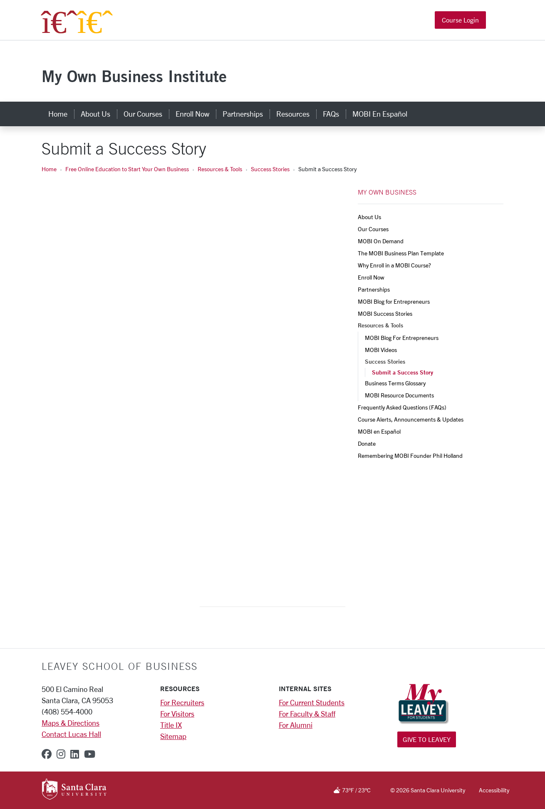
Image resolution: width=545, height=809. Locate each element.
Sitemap (173, 736)
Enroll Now (371, 277)
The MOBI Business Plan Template (401, 253)
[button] (496, 20)
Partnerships (374, 289)
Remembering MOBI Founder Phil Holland (410, 455)
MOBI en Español (379, 431)
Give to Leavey (427, 739)
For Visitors (177, 713)
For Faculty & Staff (307, 713)
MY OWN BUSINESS (387, 192)
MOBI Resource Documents (399, 395)
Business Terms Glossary (395, 383)
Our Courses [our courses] (143, 114)
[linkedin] (74, 754)
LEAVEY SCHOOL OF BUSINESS (120, 666)
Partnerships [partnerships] (243, 114)
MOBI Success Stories (385, 313)
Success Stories (270, 168)
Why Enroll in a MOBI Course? (394, 265)
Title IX (171, 725)
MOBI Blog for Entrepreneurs (394, 301)
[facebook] (47, 754)
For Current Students (311, 702)
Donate (367, 443)
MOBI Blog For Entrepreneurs (401, 337)
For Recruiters (182, 702)
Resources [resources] (293, 114)
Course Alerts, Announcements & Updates (410, 419)
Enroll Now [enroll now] (192, 114)
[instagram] (61, 754)
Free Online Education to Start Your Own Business (127, 168)
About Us (369, 216)
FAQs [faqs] (331, 114)
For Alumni (295, 725)
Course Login (460, 20)
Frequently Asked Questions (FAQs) (402, 407)
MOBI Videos (381, 349)
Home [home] (57, 114)
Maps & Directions (70, 723)
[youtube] (89, 754)
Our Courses (373, 228)
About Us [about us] (95, 114)
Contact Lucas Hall (71, 734)
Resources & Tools (220, 168)
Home (49, 168)
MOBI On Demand (381, 241)
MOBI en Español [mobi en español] (379, 114)
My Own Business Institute (134, 76)
